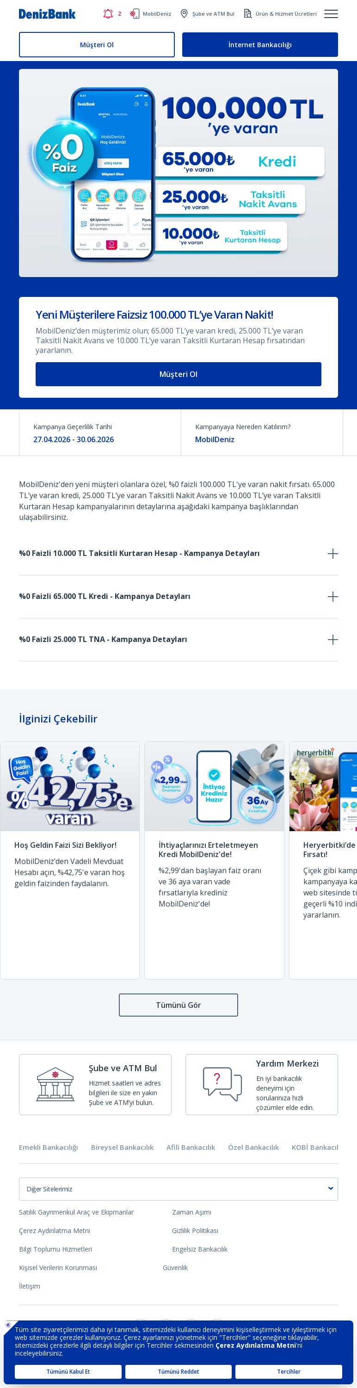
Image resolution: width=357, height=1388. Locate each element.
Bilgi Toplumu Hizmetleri (55, 1249)
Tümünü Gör (178, 1005)
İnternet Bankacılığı (260, 44)
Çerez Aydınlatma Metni (54, 1230)
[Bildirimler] (112, 13)
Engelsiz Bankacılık (200, 1249)
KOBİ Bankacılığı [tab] (319, 1147)
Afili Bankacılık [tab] (190, 1147)
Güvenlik (175, 1267)
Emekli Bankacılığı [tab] (48, 1147)
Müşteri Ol (97, 44)
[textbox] (178, 1189)
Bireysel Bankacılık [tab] (122, 1147)
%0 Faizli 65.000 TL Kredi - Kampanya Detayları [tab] (105, 596)
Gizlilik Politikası (195, 1230)
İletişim (29, 1286)
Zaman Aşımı (191, 1212)
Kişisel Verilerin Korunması (58, 1267)
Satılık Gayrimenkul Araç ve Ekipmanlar (76, 1212)
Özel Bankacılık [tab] (253, 1147)
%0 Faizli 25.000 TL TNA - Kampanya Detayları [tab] (103, 639)
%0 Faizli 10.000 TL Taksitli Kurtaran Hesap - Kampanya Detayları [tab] (139, 553)
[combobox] (178, 1189)
